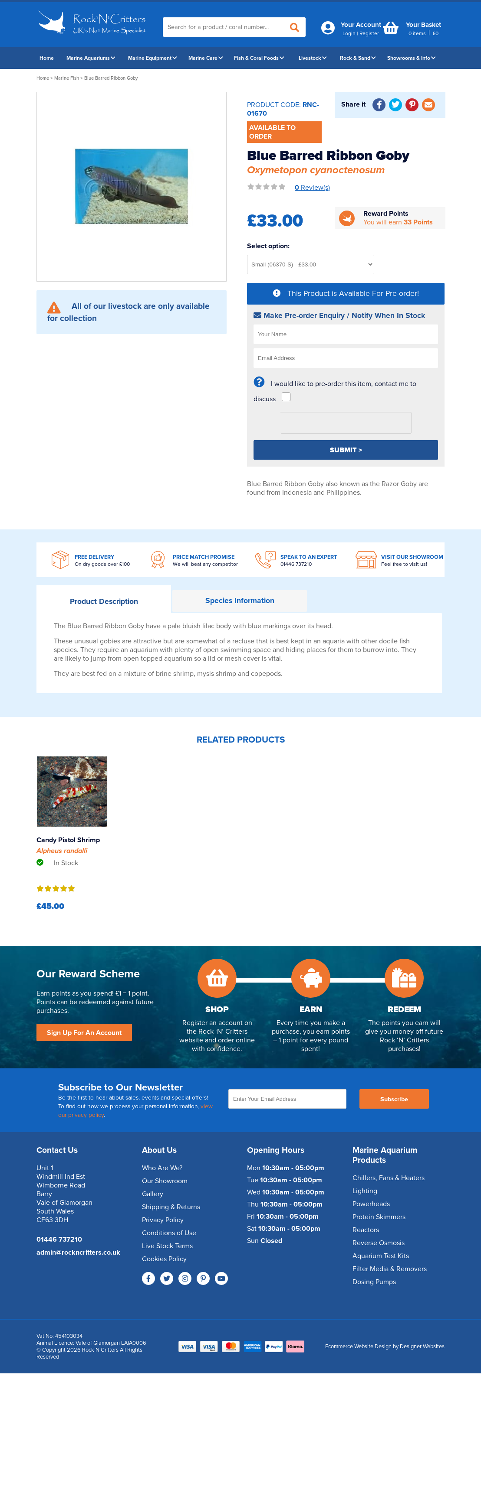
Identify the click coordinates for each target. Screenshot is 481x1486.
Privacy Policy (163, 1220)
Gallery (152, 1194)
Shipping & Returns (171, 1207)
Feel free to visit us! (404, 564)
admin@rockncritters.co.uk (78, 1252)
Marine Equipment (152, 58)
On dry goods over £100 (102, 564)
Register (369, 33)
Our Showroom (165, 1181)
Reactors (366, 1230)
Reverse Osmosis (379, 1243)
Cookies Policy (164, 1259)
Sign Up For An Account (84, 1033)
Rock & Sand (358, 58)
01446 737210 (296, 564)
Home (47, 58)
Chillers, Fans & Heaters (389, 1178)
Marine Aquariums (90, 58)
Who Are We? (162, 1168)
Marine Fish (66, 78)
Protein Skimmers (379, 1217)
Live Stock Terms (167, 1246)
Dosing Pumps (374, 1282)
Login (349, 33)
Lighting (365, 1191)
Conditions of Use (169, 1233)
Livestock (313, 58)
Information (239, 600)
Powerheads (371, 1204)
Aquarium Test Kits (381, 1256)
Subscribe (394, 1099)
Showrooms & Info (411, 58)
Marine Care (205, 58)
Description (104, 601)
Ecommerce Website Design (358, 1346)
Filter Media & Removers (390, 1269)
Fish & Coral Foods (259, 58)
